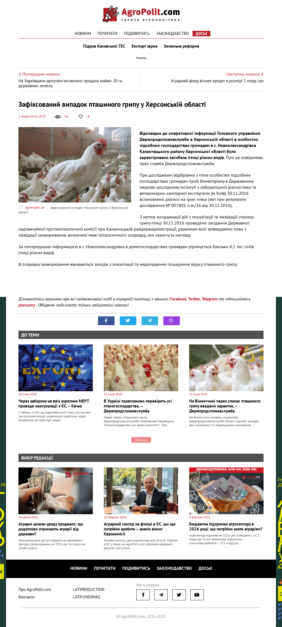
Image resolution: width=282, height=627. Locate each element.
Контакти (26, 596)
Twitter (194, 299)
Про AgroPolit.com (34, 589)
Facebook (177, 299)
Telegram (210, 299)
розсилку (27, 305)
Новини (83, 33)
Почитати (107, 33)
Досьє (201, 33)
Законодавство (172, 33)
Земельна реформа (181, 46)
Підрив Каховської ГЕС (104, 46)
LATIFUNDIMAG (86, 596)
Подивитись (137, 33)
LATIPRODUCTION (88, 589)
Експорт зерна (144, 46)
